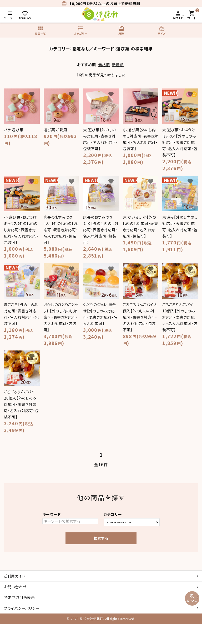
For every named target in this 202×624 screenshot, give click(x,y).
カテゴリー (113, 514)
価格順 (104, 64)
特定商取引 (19, 597)
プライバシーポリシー (21, 608)
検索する (101, 538)
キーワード (51, 514)
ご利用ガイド (14, 576)
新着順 (118, 64)
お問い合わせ (15, 586)
